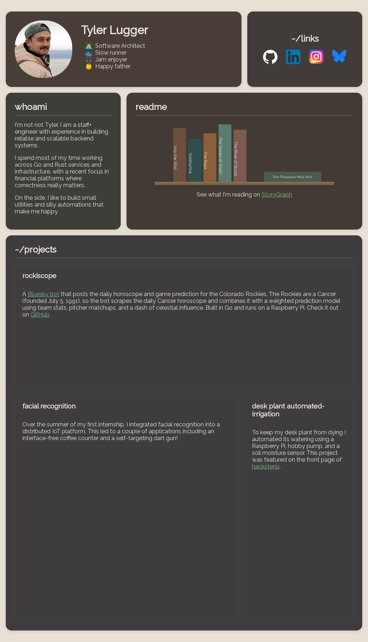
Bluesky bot (43, 294)
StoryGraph (277, 194)
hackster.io (266, 466)
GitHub (40, 314)
